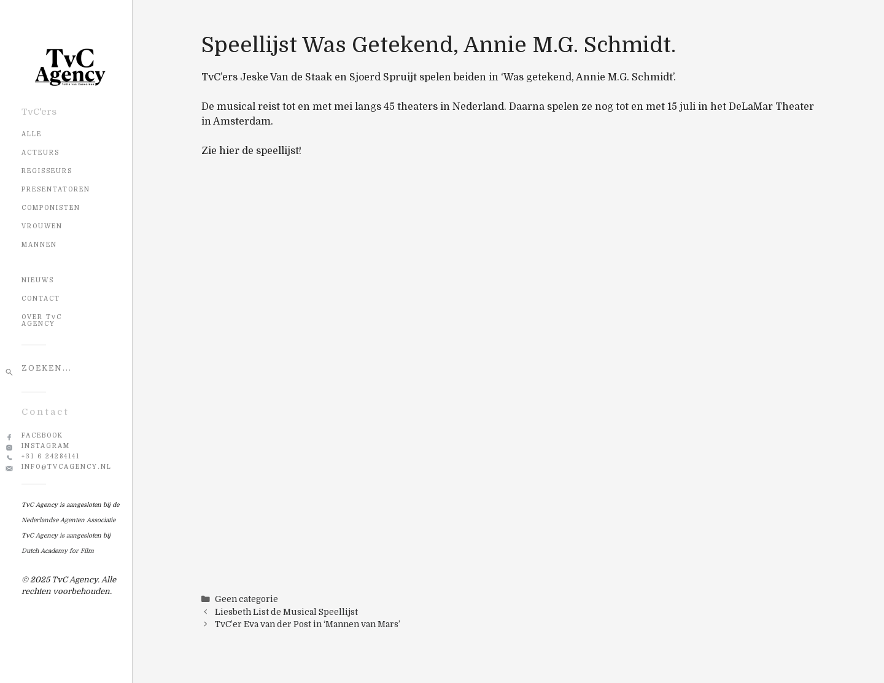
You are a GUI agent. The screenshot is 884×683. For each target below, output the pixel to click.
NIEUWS (37, 280)
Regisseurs (46, 171)
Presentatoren (55, 189)
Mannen (39, 244)
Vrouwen (42, 226)
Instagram (45, 445)
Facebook (42, 435)
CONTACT (40, 298)
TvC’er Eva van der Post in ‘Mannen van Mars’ (307, 624)
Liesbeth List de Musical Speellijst (286, 612)
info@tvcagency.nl (66, 466)
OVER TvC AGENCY (41, 320)
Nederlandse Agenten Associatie (68, 520)
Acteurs (40, 152)
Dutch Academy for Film (57, 550)
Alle (31, 134)
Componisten (50, 207)
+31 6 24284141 (50, 456)
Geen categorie (246, 599)
